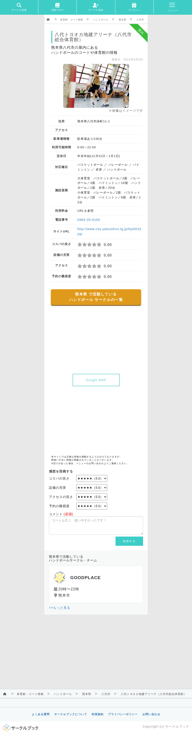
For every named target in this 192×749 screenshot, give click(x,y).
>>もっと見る (59, 607)
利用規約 (98, 714)
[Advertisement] (96, 421)
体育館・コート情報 (71, 19)
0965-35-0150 (88, 220)
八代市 (140, 19)
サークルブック (177, 726)
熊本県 (122, 19)
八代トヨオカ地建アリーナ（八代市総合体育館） (153, 694)
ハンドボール (100, 19)
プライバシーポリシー (123, 714)
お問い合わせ (151, 714)
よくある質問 (41, 714)
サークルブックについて (70, 714)
